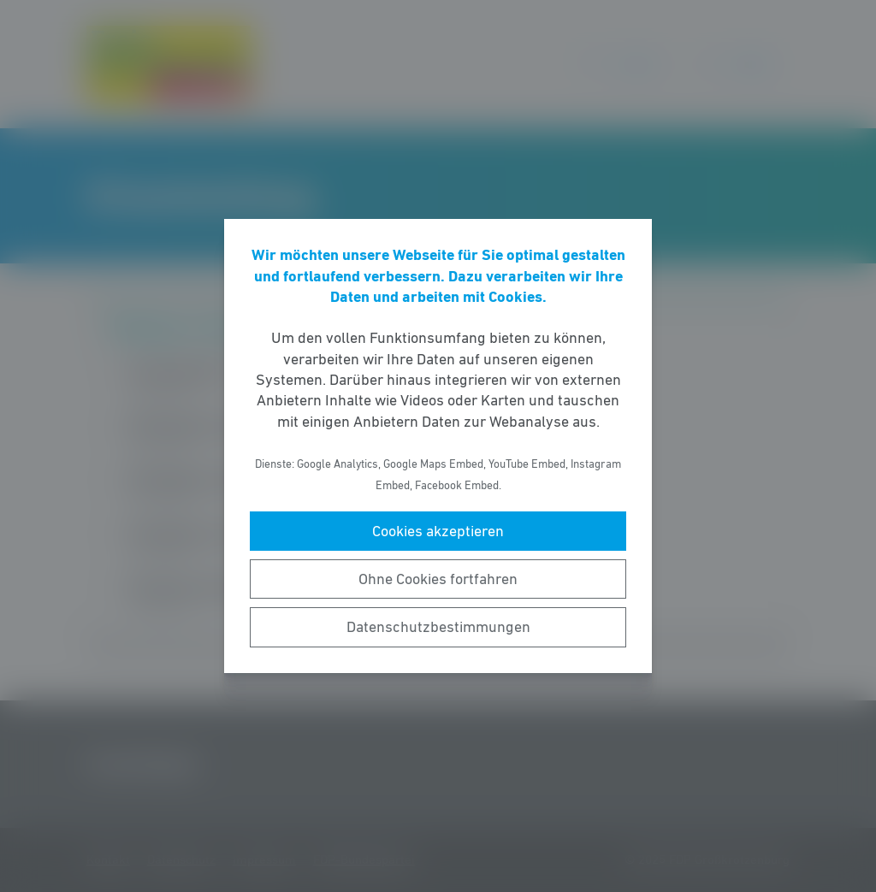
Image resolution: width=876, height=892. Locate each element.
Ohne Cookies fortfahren (438, 579)
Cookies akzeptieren (438, 531)
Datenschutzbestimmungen (438, 626)
